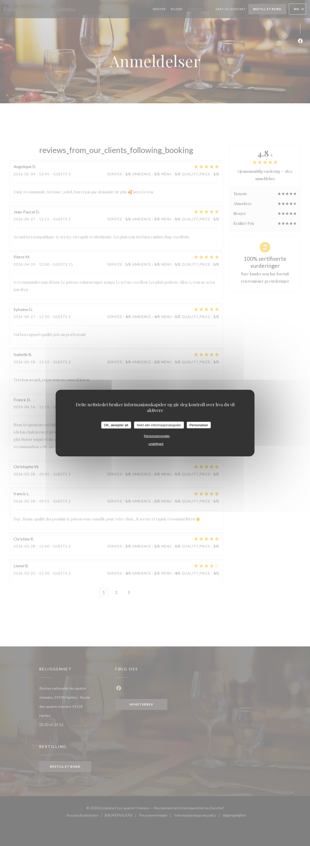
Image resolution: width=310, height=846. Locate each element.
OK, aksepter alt (116, 425)
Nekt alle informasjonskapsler (159, 425)
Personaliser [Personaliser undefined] (198, 425)
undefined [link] (155, 444)
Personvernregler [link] (157, 436)
